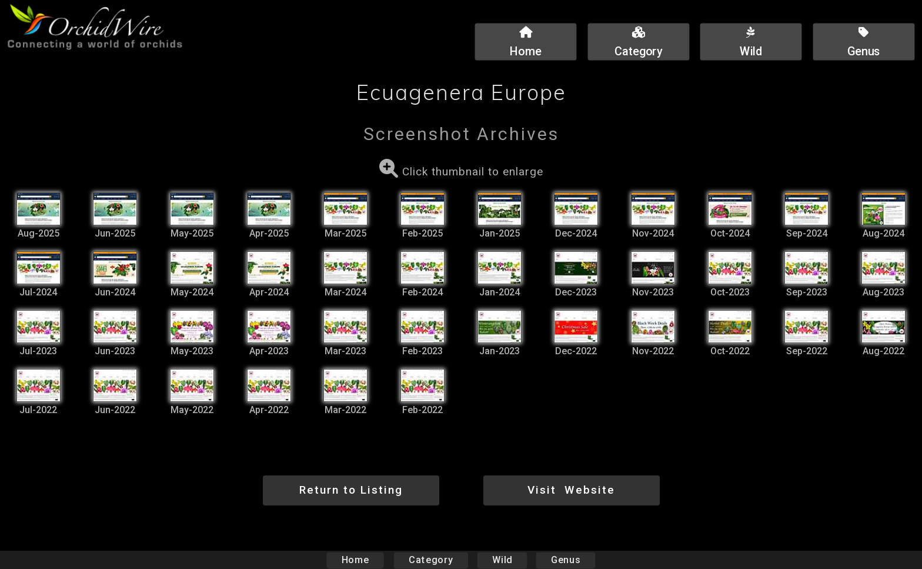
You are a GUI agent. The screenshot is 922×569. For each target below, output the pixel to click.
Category (431, 559)
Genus (565, 559)
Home (355, 559)
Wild (502, 559)
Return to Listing (351, 490)
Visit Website (571, 490)
